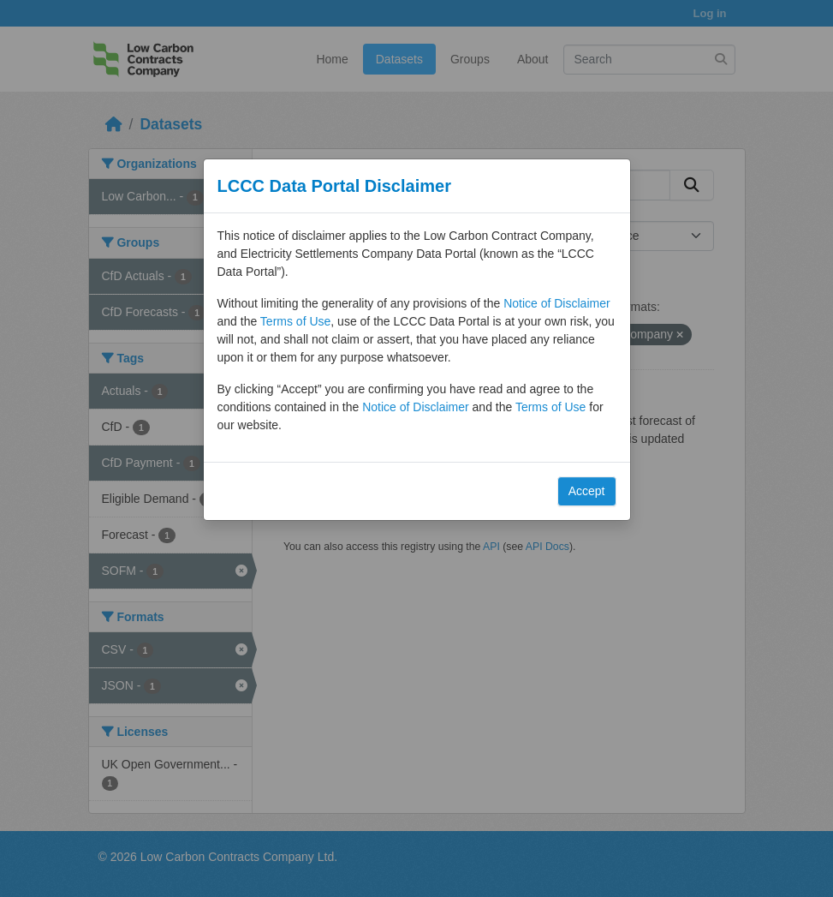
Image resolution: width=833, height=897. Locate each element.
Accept (586, 491)
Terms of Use (295, 321)
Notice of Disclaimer (556, 303)
